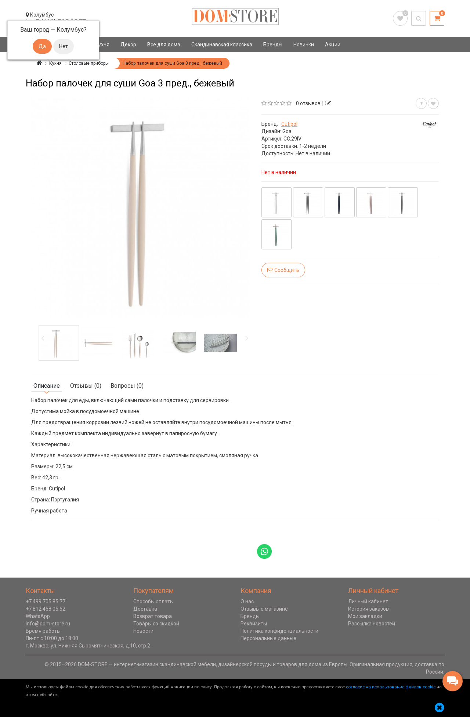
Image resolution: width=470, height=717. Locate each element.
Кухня (102, 44)
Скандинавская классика (221, 44)
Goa (287, 131)
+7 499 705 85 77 (45, 601)
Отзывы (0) (85, 385)
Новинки (303, 44)
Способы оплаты (153, 601)
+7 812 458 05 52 (45, 609)
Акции (332, 44)
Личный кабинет (368, 601)
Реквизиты (254, 624)
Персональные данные (268, 638)
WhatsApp (38, 616)
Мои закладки (365, 616)
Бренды (272, 44)
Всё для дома (163, 44)
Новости (143, 631)
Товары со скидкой (156, 624)
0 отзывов (308, 103)
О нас (247, 601)
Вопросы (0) (127, 385)
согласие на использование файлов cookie (390, 686)
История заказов (368, 609)
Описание (46, 385)
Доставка (145, 609)
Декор (128, 44)
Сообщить (283, 270)
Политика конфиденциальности (279, 631)
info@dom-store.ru (48, 624)
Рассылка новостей (371, 624)
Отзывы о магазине (264, 609)
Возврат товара (152, 616)
